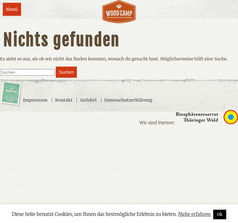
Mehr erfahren (194, 214)
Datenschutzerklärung (128, 100)
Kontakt (64, 100)
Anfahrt (88, 100)
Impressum (35, 100)
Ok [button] (220, 214)
